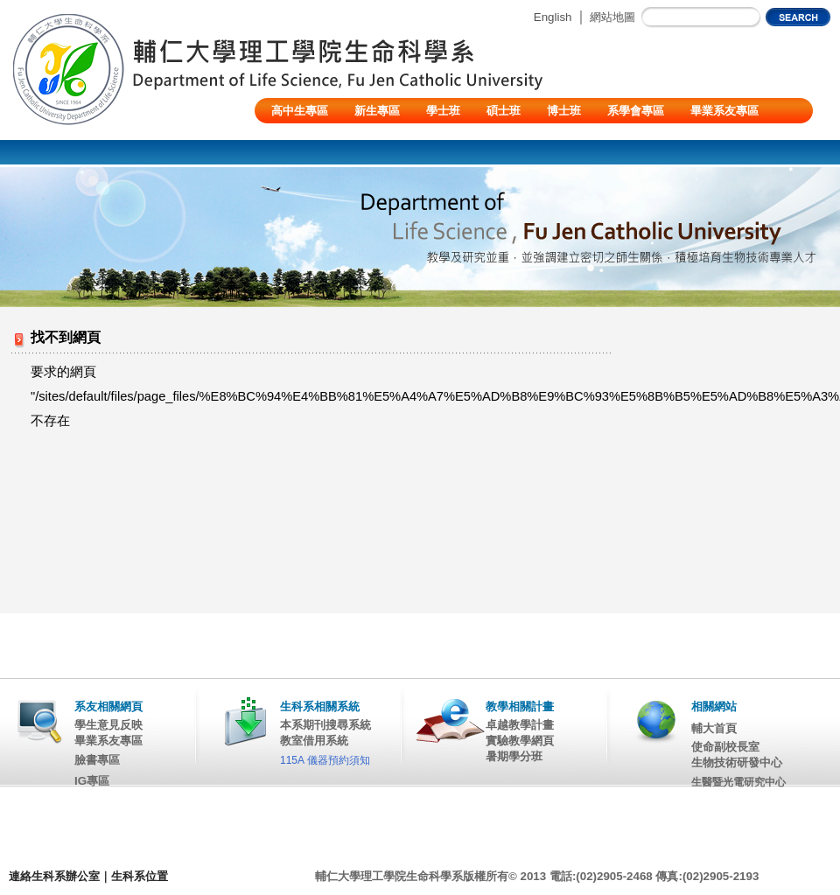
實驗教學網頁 (520, 740)
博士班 (564, 110)
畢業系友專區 (724, 110)
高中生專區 (299, 110)
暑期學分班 (514, 756)
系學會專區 (635, 110)
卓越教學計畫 (520, 724)
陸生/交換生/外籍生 (319, 136)
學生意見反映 (108, 724)
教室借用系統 (314, 740)
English (553, 17)
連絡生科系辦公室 (54, 876)
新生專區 (377, 110)
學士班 (443, 110)
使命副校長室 (725, 746)
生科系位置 (139, 876)
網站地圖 (612, 17)
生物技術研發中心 (736, 762)
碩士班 (503, 110)
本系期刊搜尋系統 (325, 724)
